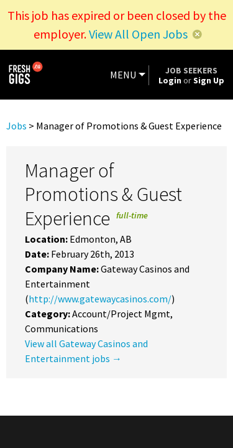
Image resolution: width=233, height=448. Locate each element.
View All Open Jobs (138, 34)
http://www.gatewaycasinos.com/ (100, 298)
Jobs (16, 125)
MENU (123, 74)
